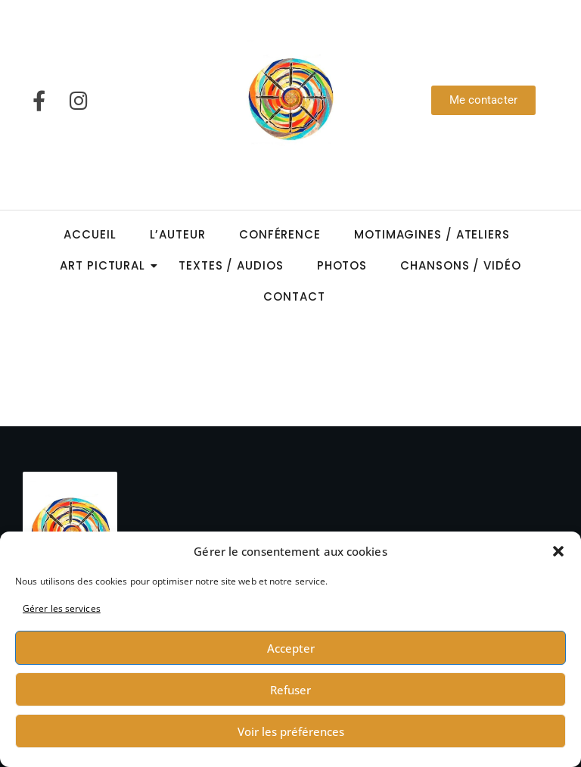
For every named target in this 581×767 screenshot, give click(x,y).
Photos (342, 265)
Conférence (280, 234)
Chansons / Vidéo (460, 265)
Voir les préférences (291, 731)
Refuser (290, 689)
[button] (558, 551)
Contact (294, 296)
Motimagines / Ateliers (432, 234)
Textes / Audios (231, 265)
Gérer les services (62, 608)
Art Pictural (107, 265)
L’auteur (178, 234)
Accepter (291, 648)
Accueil (90, 234)
